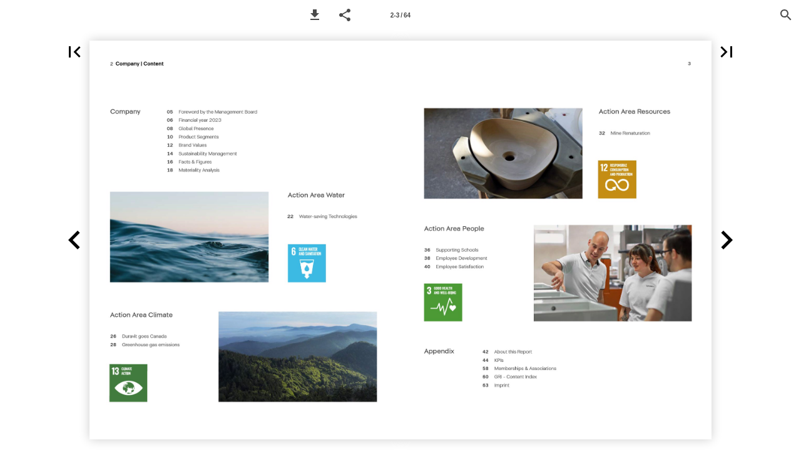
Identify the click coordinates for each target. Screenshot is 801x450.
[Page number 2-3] (400, 15)
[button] (315, 15)
